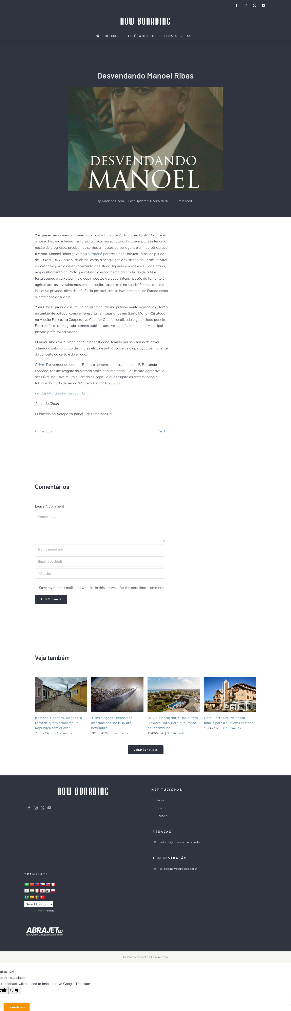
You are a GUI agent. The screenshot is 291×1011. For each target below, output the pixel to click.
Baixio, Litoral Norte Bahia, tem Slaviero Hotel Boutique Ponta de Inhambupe (173, 722)
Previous (45, 431)
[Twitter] (42, 808)
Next (161, 431)
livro (41, 364)
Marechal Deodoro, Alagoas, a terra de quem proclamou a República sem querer (58, 722)
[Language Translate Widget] (38, 904)
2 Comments (63, 733)
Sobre (160, 800)
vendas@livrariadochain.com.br (60, 393)
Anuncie (161, 816)
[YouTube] (49, 808)
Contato (161, 808)
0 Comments (119, 733)
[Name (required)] (100, 549)
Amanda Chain (112, 201)
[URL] (100, 573)
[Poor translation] (14, 990)
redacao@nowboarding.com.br (179, 842)
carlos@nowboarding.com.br (178, 868)
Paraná (96, 254)
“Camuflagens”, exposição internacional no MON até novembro (111, 722)
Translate (45, 910)
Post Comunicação (156, 957)
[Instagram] (36, 808)
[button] (188, 36)
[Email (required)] (100, 561)
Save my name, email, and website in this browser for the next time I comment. (101, 587)
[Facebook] (29, 808)
